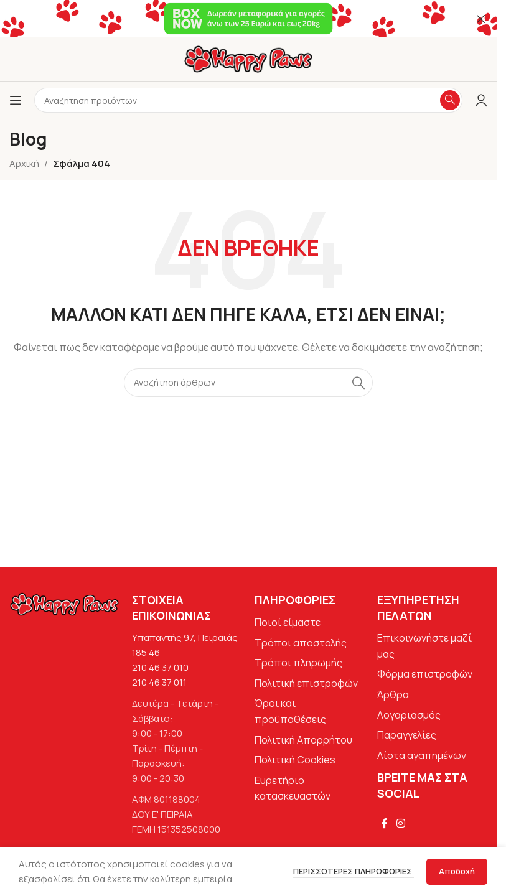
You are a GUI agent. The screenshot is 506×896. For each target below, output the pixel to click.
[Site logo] (248, 58)
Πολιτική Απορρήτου (303, 740)
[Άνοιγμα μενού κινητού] (15, 100)
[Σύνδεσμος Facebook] (384, 823)
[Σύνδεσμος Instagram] (400, 823)
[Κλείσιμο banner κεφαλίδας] (481, 18)
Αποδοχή (457, 871)
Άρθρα (393, 694)
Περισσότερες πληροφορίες (353, 871)
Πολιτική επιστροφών (306, 683)
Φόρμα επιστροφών (424, 674)
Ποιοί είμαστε (288, 622)
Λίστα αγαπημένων (421, 755)
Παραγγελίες (406, 735)
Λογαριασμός (409, 715)
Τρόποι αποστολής (301, 643)
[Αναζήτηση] (248, 382)
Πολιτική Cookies (295, 760)
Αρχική (24, 163)
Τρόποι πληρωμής (298, 663)
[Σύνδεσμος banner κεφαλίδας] (248, 18)
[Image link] (64, 603)
